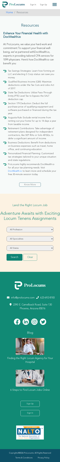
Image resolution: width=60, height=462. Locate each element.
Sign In (33, 5)
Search (14, 257)
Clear (30, 257)
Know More (30, 184)
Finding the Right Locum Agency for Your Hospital (30, 360)
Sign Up (43, 5)
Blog (30, 332)
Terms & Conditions (23, 458)
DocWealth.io (15, 171)
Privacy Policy (43, 458)
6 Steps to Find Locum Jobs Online (30, 390)
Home (9, 12)
